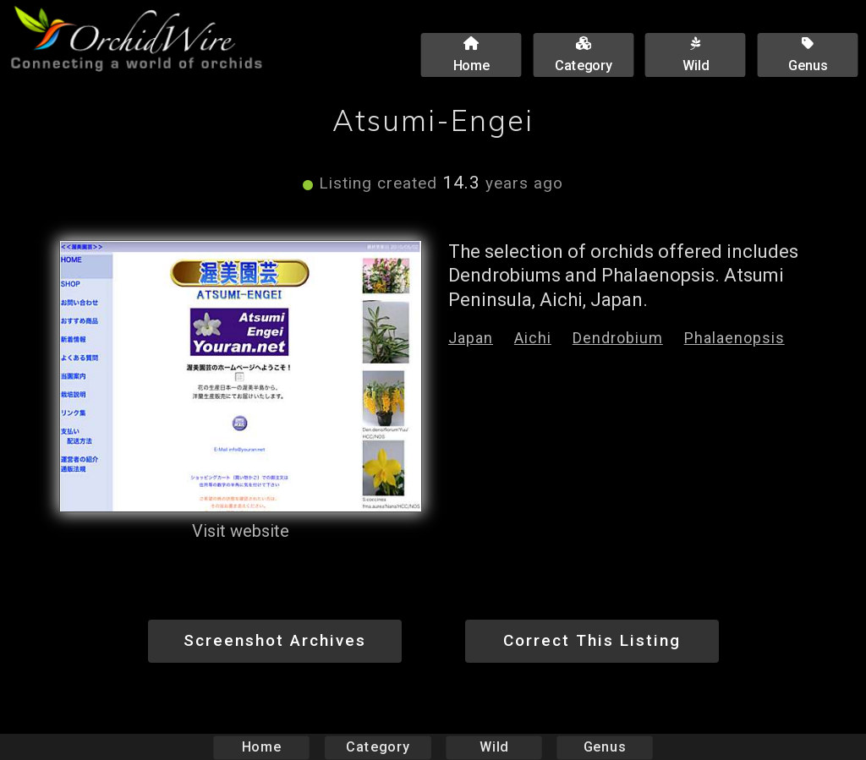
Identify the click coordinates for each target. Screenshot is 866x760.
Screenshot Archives (275, 640)
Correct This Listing (592, 640)
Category (378, 747)
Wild (494, 747)
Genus (604, 747)
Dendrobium (618, 338)
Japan (470, 338)
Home (262, 747)
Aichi (532, 338)
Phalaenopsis (734, 338)
